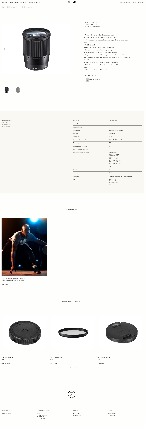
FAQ (38, 413)
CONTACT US (41, 418)
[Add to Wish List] (87, 80)
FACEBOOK (111, 415)
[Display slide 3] (73, 367)
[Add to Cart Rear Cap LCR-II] (6, 363)
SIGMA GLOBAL (6, 413)
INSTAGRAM (111, 413)
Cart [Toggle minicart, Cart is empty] (140, 2)
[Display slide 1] (70, 367)
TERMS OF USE (77, 415)
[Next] (68, 49)
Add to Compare (95, 79)
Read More (5, 284)
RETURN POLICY (42, 415)
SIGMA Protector (56, 357)
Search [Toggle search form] (134, 2)
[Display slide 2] (71, 367)
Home (3, 7)
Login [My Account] (128, 2)
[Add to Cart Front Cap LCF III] (102, 363)
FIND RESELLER (41, 417)
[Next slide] (76, 367)
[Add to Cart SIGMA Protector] (54, 363)
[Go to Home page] (72, 2)
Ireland (122, 2)
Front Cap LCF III (104, 357)
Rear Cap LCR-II (7, 357)
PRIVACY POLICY (78, 413)
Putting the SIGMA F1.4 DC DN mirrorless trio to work (14, 279)
